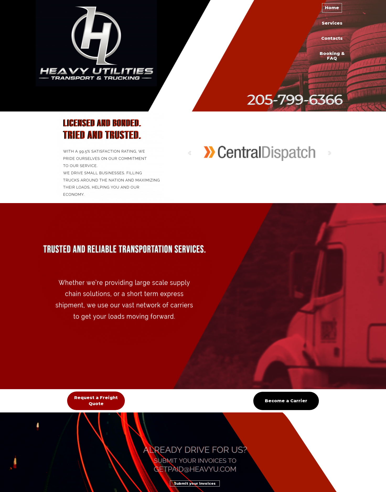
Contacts (332, 38)
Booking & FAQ (332, 56)
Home (332, 7)
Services (332, 23)
